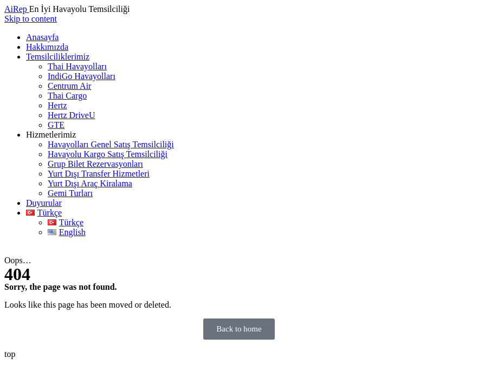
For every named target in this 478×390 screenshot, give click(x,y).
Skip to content (30, 18)
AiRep (16, 9)
